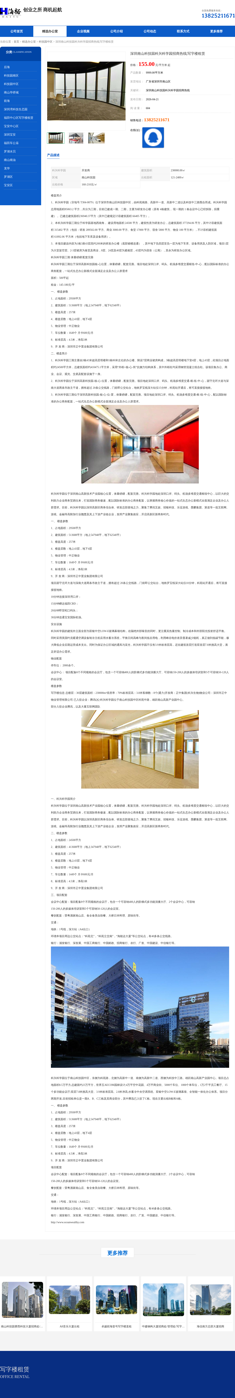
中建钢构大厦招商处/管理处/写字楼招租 (166, 1326)
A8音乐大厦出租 (69, 1326)
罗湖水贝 (10, 151)
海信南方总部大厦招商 (210, 1326)
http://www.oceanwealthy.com (67, 1222)
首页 (16, 41)
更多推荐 (216, 31)
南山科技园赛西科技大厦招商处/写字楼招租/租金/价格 (33, 1326)
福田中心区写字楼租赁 (18, 117)
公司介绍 (116, 31)
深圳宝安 (10, 134)
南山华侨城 (11, 92)
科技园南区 (11, 75)
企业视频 (83, 31)
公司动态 (150, 31)
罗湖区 (8, 176)
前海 (7, 100)
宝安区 (8, 185)
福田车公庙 (11, 143)
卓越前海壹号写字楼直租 (116, 1326)
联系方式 (183, 31)
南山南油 (10, 159)
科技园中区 (45, 41)
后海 (7, 67)
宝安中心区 (11, 126)
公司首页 (16, 31)
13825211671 (157, 119)
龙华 (7, 168)
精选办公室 (50, 31)
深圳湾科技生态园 (15, 109)
